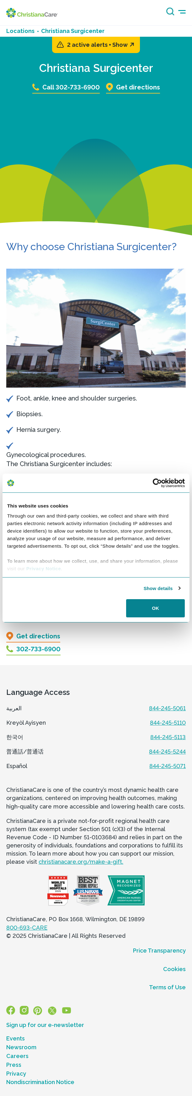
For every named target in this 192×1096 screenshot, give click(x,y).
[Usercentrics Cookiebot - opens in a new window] (157, 483)
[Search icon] (168, 13)
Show (123, 44)
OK (155, 608)
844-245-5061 (167, 708)
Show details (158, 588)
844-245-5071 (167, 766)
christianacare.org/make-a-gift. (81, 861)
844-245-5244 (167, 751)
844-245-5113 (168, 737)
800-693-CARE (26, 927)
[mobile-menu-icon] (182, 11)
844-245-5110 (168, 722)
